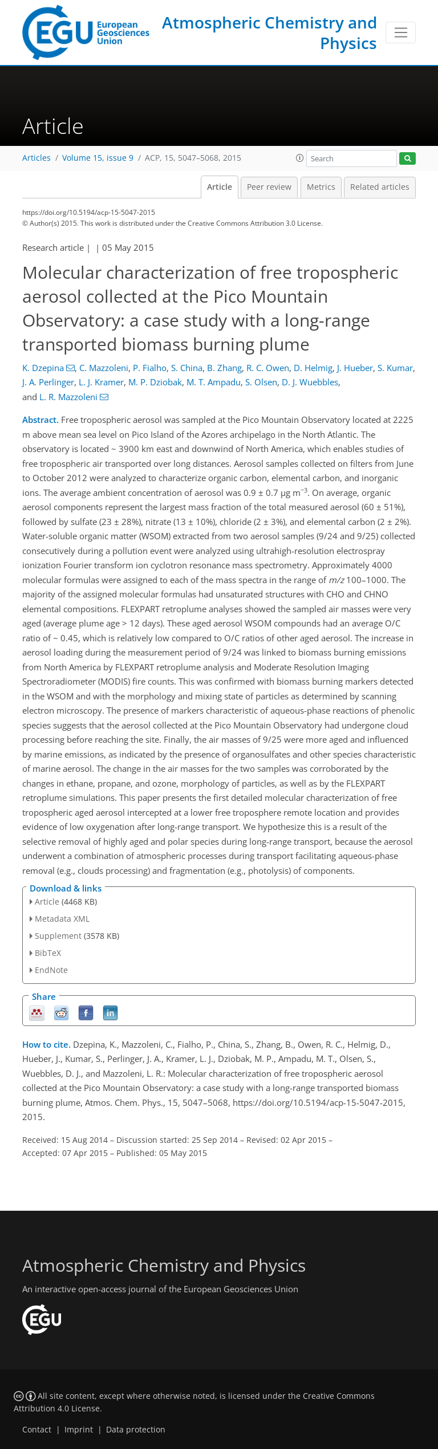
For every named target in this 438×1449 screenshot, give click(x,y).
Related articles (379, 187)
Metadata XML (62, 918)
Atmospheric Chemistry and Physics (269, 32)
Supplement (58, 935)
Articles (36, 158)
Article (219, 187)
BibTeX (48, 952)
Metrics (321, 187)
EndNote (51, 969)
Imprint (78, 1429)
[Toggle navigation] (401, 32)
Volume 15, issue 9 (97, 158)
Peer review (269, 187)
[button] (300, 158)
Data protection (135, 1429)
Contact (36, 1429)
